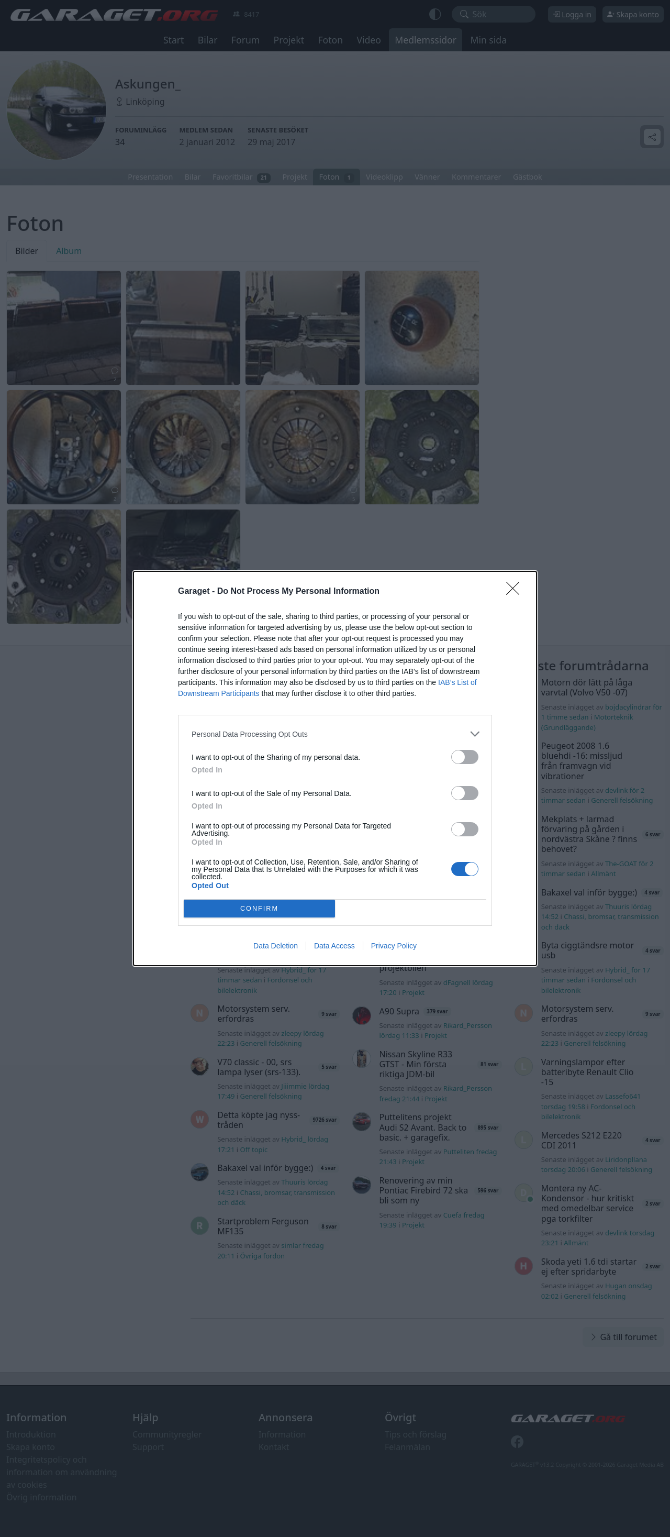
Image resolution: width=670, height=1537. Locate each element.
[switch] (464, 757)
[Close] (516, 592)
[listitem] (335, 733)
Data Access (334, 946)
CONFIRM (259, 909)
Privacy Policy (394, 946)
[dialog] (335, 768)
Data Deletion (275, 946)
